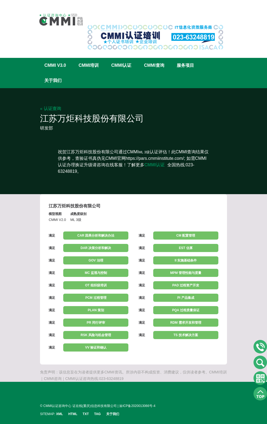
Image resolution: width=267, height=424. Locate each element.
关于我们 (53, 80)
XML (59, 414)
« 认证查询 (50, 108)
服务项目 (185, 65)
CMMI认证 (121, 65)
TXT (86, 414)
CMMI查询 (154, 65)
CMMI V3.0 (55, 65)
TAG (97, 414)
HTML (72, 414)
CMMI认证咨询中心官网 (57, 19)
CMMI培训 (89, 65)
